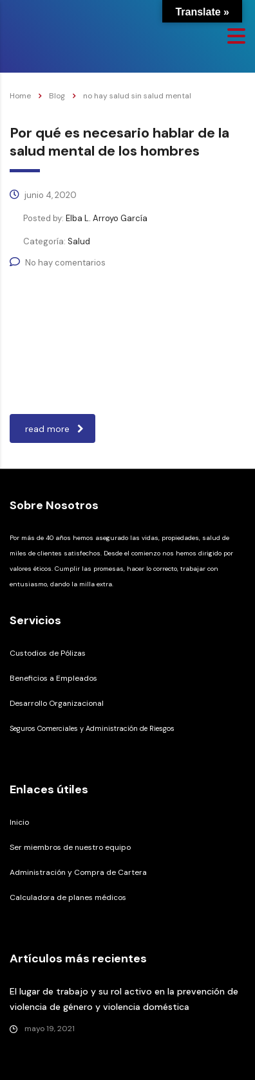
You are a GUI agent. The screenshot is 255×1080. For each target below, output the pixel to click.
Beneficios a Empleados (53, 678)
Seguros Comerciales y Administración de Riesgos (92, 728)
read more (54, 429)
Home (20, 96)
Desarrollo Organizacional (57, 703)
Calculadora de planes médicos (68, 897)
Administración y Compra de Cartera (78, 872)
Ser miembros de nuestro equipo (70, 847)
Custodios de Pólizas (48, 653)
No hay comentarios (58, 262)
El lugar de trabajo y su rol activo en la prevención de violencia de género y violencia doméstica (124, 999)
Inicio (19, 822)
